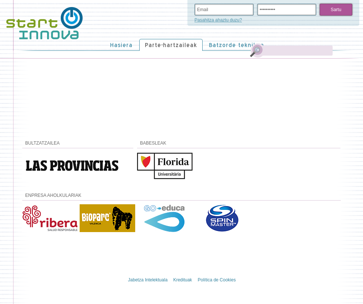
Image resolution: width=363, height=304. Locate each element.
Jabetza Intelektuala (148, 279)
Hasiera (121, 45)
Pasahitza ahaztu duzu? (218, 20)
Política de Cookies (217, 279)
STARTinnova (44, 23)
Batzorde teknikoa (236, 45)
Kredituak (182, 279)
